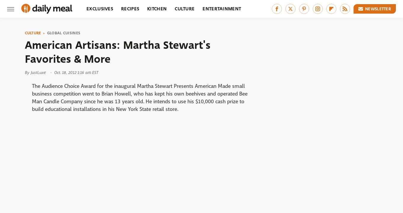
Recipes (130, 8)
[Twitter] (290, 9)
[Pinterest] (304, 9)
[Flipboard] (331, 9)
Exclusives (99, 8)
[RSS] (345, 9)
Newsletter (374, 9)
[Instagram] (318, 9)
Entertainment (222, 8)
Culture (185, 8)
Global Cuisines (64, 33)
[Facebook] (277, 9)
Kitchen (157, 8)
